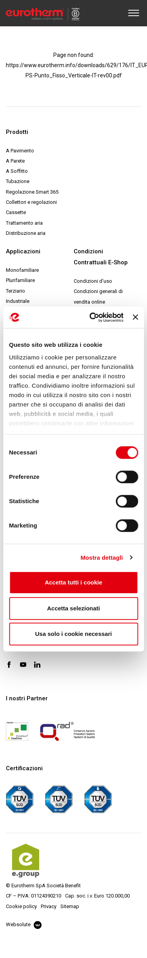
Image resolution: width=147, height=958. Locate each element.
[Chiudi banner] (135, 317)
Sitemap (69, 906)
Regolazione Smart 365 (32, 192)
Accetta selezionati (73, 608)
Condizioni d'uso (93, 281)
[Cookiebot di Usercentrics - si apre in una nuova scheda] (92, 317)
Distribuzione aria (25, 233)
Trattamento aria (24, 223)
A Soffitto (17, 171)
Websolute (24, 924)
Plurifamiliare (20, 280)
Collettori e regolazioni (31, 202)
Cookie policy (21, 906)
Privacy (48, 906)
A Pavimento (20, 151)
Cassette (16, 212)
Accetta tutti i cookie (73, 582)
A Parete (15, 161)
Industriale (17, 301)
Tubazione (17, 181)
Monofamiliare (22, 270)
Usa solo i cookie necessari (73, 633)
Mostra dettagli (101, 557)
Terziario (15, 291)
